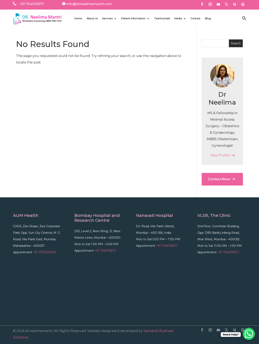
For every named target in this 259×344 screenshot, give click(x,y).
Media (178, 18)
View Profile (222, 155)
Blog (208, 18)
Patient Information (133, 18)
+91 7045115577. (167, 246)
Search (236, 43)
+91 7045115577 (32, 4)
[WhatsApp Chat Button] (249, 334)
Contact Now (221, 179)
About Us (92, 18)
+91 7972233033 (44, 252)
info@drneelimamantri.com (89, 4)
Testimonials (162, 18)
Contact (195, 18)
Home (78, 18)
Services (107, 18)
